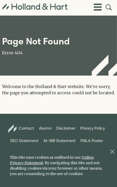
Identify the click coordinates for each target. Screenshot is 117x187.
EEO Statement (24, 140)
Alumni (45, 128)
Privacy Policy (92, 128)
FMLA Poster (91, 140)
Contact (21, 128)
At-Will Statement (59, 140)
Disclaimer (65, 128)
